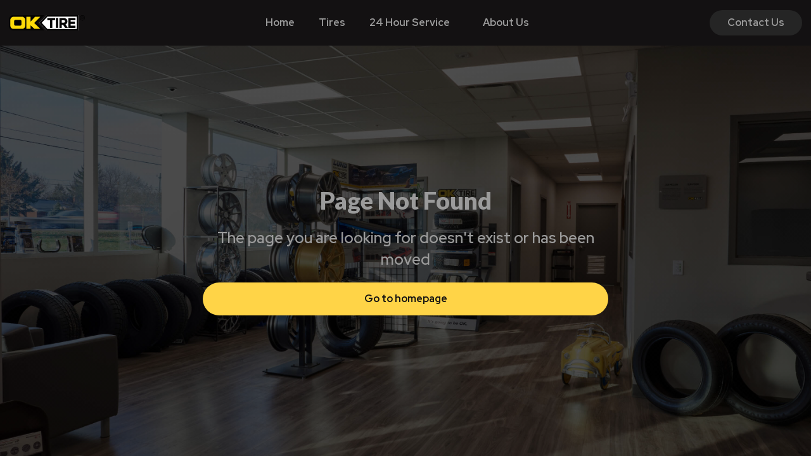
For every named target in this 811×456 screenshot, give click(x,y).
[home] (47, 22)
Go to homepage (405, 298)
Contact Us (755, 22)
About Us (506, 22)
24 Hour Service (409, 22)
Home (280, 22)
